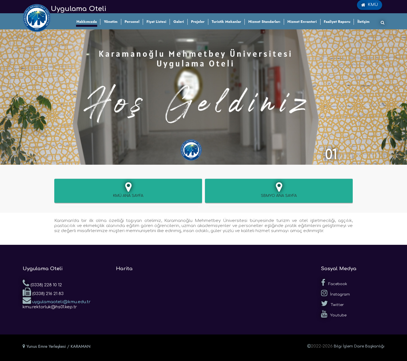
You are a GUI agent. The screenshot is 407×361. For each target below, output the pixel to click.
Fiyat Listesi (156, 21)
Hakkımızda (87, 21)
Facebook (334, 282)
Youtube (334, 314)
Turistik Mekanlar (226, 21)
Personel (132, 21)
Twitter (332, 303)
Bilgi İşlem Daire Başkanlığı (359, 346)
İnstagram (335, 293)
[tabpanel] (203, 97)
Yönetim (110, 21)
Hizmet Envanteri (302, 21)
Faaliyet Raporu (337, 21)
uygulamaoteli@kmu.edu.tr (56, 300)
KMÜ (369, 5)
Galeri (178, 21)
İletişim (363, 21)
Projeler (198, 21)
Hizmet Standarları (264, 21)
